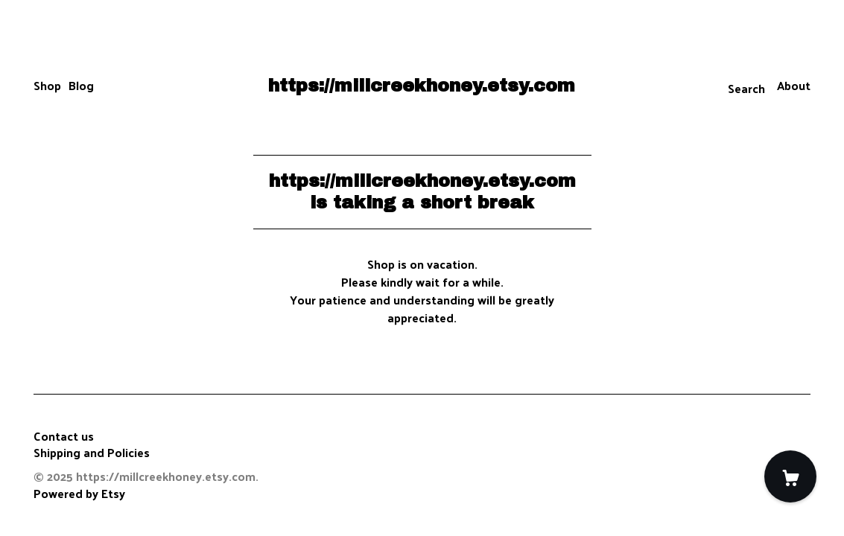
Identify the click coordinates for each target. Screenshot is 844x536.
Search (746, 88)
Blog (81, 85)
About (793, 85)
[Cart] (790, 476)
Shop (47, 85)
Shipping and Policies (92, 452)
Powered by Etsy (79, 493)
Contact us (64, 436)
